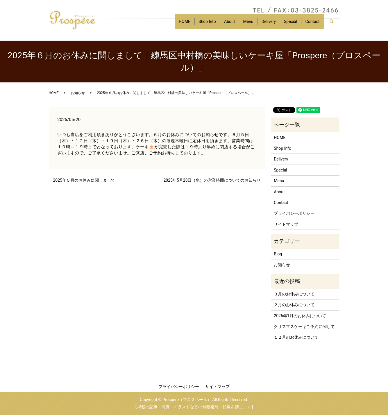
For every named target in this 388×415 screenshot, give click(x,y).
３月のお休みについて (294, 294)
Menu (243, 24)
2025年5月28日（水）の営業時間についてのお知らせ (212, 180)
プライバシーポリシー (294, 213)
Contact (312, 24)
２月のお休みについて (294, 304)
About (222, 24)
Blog (278, 254)
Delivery (265, 24)
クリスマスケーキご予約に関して (304, 326)
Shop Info (199, 24)
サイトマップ (286, 224)
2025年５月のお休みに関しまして (84, 180)
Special (288, 24)
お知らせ (78, 93)
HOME (174, 24)
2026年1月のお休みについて (300, 315)
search (334, 24)
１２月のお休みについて (296, 337)
